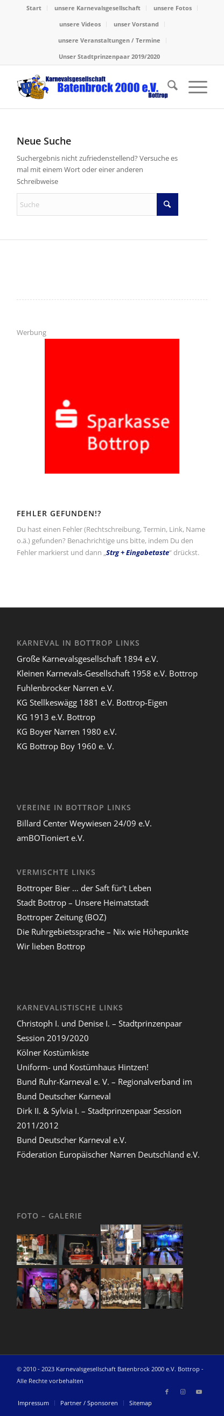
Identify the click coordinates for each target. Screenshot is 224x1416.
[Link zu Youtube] (199, 1392)
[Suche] (167, 86)
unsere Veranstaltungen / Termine (109, 40)
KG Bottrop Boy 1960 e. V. (65, 746)
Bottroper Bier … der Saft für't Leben (84, 888)
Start (33, 8)
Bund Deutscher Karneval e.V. (72, 1139)
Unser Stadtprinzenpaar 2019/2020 (109, 56)
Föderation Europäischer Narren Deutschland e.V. (108, 1154)
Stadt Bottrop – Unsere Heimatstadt (83, 902)
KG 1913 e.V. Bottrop (56, 717)
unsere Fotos (172, 8)
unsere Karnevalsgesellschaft (97, 8)
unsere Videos (80, 24)
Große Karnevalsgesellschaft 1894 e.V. (87, 658)
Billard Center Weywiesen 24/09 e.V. (84, 823)
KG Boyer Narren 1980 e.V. (67, 731)
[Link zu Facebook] (167, 1392)
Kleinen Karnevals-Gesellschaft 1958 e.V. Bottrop (107, 673)
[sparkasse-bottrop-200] (112, 471)
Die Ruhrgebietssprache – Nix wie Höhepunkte (102, 931)
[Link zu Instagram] (183, 1392)
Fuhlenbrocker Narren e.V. (65, 687)
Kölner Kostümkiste (53, 1052)
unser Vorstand (136, 24)
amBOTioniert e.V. (51, 837)
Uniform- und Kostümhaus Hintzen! (83, 1067)
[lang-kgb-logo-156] (93, 86)
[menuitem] (34, 8)
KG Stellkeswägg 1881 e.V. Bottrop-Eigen (92, 702)
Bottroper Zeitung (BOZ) (61, 917)
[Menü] (192, 86)
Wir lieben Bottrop (51, 946)
